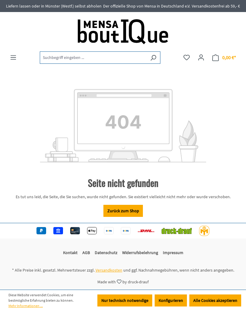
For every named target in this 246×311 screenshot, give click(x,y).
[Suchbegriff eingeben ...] (93, 57)
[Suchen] (153, 57)
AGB (86, 252)
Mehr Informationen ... (25, 305)
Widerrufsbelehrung (140, 252)
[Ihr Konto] (201, 57)
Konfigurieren (171, 300)
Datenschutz (106, 252)
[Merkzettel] (186, 57)
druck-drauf (138, 281)
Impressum (173, 252)
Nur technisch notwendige (124, 300)
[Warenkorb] (224, 57)
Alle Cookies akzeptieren (215, 300)
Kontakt (70, 252)
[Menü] (13, 57)
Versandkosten (109, 270)
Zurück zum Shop (123, 211)
